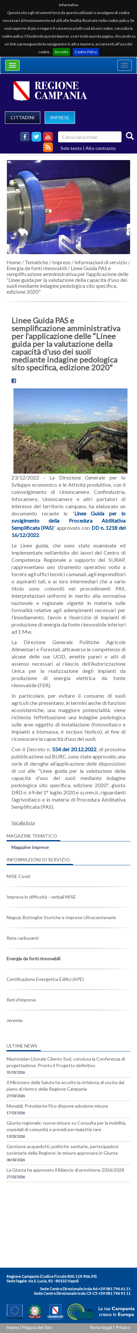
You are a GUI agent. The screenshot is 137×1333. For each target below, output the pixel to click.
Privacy (123, 1327)
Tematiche (36, 262)
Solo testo (71, 148)
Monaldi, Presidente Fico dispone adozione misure (57, 1106)
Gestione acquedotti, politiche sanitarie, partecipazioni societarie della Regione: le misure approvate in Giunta (62, 1150)
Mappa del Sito (37, 1327)
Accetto (61, 52)
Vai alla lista (23, 822)
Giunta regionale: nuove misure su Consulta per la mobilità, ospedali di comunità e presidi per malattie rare (66, 1126)
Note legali (101, 1327)
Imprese (61, 262)
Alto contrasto (101, 148)
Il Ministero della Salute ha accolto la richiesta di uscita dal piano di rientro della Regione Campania (65, 1086)
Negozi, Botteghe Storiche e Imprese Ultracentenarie (61, 917)
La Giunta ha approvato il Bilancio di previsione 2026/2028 (65, 1170)
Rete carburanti (23, 938)
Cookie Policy (86, 52)
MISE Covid (18, 876)
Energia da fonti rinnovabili (37, 268)
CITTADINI (22, 117)
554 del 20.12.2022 (74, 749)
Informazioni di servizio (100, 262)
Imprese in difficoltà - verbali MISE (41, 897)
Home (14, 262)
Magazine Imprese (30, 847)
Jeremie (15, 1020)
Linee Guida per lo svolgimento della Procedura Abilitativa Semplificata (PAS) (68, 520)
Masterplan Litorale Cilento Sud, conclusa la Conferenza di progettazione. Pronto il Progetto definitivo (66, 1062)
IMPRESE (59, 117)
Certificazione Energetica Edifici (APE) (45, 979)
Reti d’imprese (21, 999)
